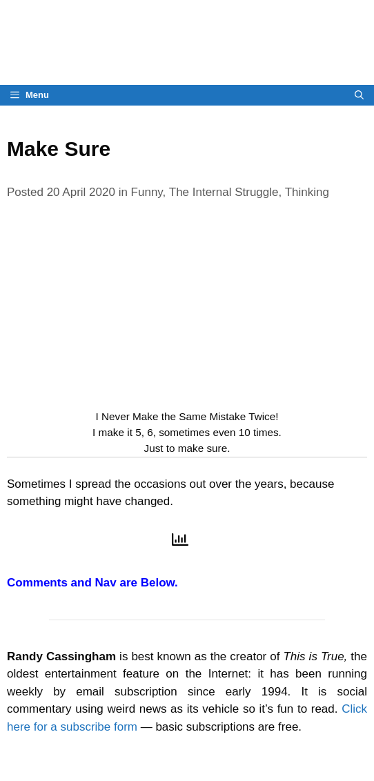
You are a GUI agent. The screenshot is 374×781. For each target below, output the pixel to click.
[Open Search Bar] (359, 95)
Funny (147, 192)
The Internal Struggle (224, 192)
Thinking (307, 192)
